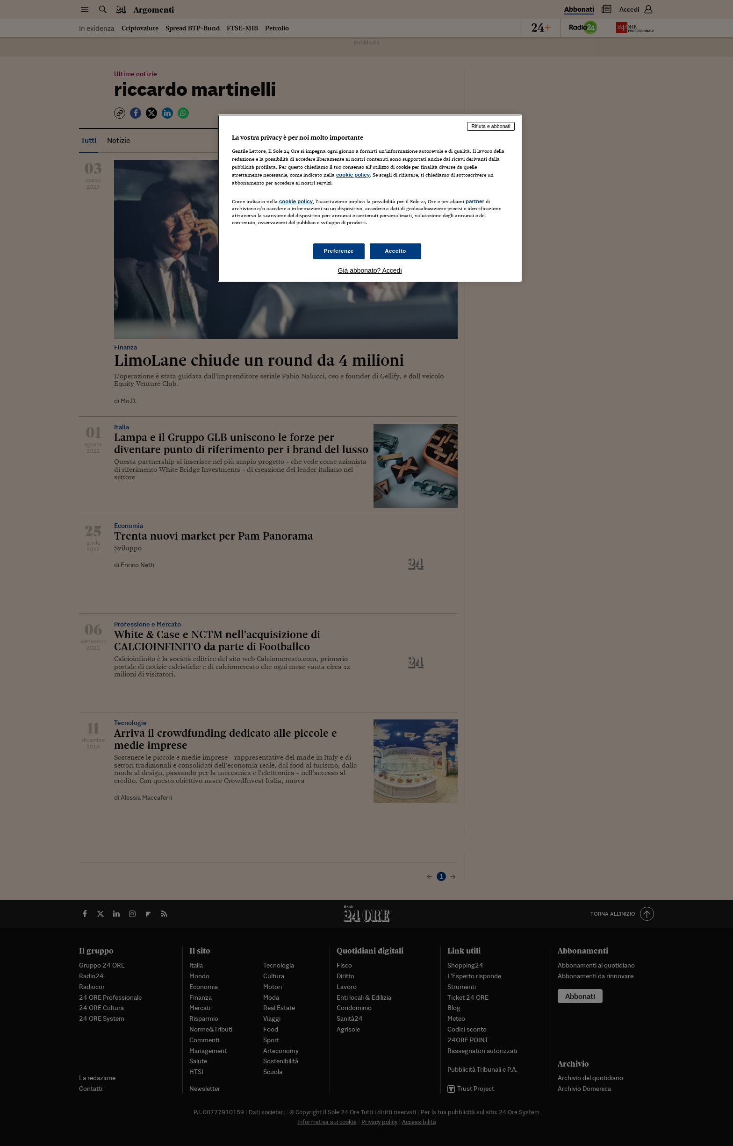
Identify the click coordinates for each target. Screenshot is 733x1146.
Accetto (395, 251)
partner (475, 201)
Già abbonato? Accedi (370, 270)
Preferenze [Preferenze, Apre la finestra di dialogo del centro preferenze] (339, 251)
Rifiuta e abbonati (490, 126)
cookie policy (353, 175)
